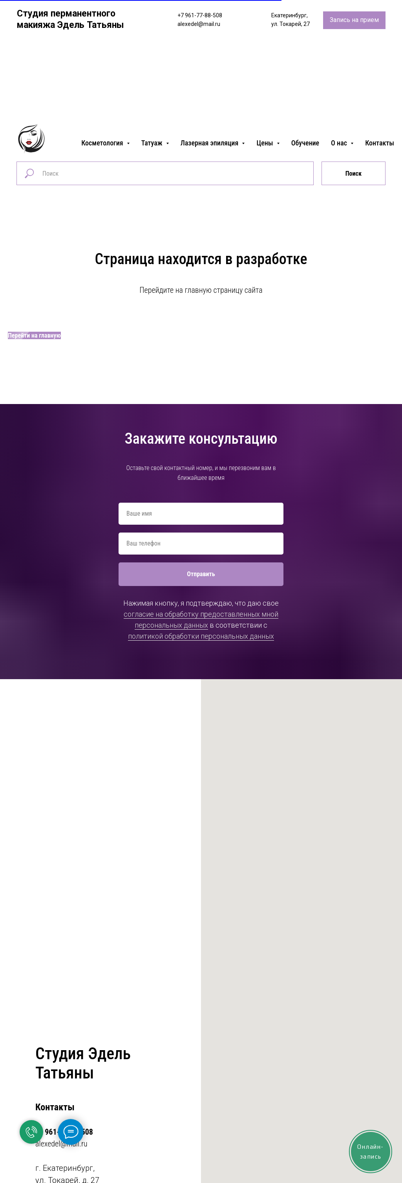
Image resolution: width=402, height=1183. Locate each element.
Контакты (379, 143)
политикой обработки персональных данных (201, 636)
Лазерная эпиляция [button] (210, 143)
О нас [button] (340, 143)
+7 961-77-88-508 (199, 15)
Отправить (201, 574)
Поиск (353, 173)
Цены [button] (265, 143)
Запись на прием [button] (354, 20)
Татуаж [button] (152, 143)
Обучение (305, 143)
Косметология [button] (103, 143)
